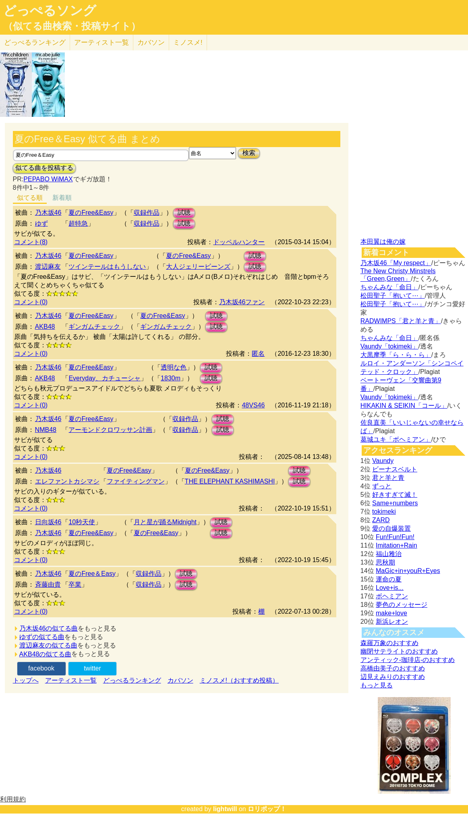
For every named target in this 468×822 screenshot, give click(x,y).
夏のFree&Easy (90, 212)
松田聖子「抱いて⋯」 (392, 295)
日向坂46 (48, 522)
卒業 (74, 584)
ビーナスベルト (394, 469)
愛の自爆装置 (391, 528)
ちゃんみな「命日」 (389, 287)
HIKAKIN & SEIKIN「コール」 (403, 405)
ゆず (41, 223)
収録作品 (146, 212)
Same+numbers (395, 503)
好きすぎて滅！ (394, 494)
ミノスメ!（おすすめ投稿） (239, 680)
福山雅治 (389, 553)
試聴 (184, 212)
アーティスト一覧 (71, 680)
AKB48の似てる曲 (45, 654)
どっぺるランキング (132, 680)
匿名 (258, 353)
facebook (41, 668)
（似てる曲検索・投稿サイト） (72, 26)
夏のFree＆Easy (91, 573)
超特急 (78, 223)
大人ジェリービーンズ (198, 266)
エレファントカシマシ (67, 481)
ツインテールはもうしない (107, 266)
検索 (248, 152)
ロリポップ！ (267, 808)
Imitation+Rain (396, 545)
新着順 (62, 197)
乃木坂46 (48, 212)
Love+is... (390, 587)
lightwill (225, 808)
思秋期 (385, 562)
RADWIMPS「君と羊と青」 (400, 321)
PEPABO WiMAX (47, 179)
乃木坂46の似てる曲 (48, 628)
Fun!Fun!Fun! (395, 536)
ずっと (381, 486)
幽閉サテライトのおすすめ (399, 651)
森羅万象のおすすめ (389, 642)
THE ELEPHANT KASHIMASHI (230, 481)
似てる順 (30, 197)
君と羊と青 (388, 477)
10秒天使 (81, 522)
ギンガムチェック (94, 326)
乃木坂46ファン (242, 302)
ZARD (381, 520)
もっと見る (376, 685)
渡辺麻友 (48, 266)
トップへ (26, 680)
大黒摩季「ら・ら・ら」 (395, 354)
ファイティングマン (136, 481)
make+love (391, 613)
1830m (170, 378)
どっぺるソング (49, 10)
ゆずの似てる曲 (41, 636)
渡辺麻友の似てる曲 (48, 645)
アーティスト (101, 42)
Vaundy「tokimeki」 (389, 346)
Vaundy (382, 460)
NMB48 (45, 429)
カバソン (151, 42)
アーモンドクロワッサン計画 (110, 429)
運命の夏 (389, 579)
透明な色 (173, 367)
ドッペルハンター (239, 242)
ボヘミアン (392, 596)
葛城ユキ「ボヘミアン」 (395, 439)
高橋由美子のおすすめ (392, 668)
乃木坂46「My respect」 (395, 262)
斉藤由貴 (48, 584)
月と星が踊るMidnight (165, 522)
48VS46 (253, 405)
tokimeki (384, 511)
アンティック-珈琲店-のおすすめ (407, 659)
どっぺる (35, 42)
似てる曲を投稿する (44, 167)
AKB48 (45, 326)
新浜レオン (392, 621)
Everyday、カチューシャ (104, 378)
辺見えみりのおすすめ (392, 676)
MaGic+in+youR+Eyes (408, 570)
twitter (92, 668)
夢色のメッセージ (401, 604)
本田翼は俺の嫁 (383, 241)
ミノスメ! (188, 42)
